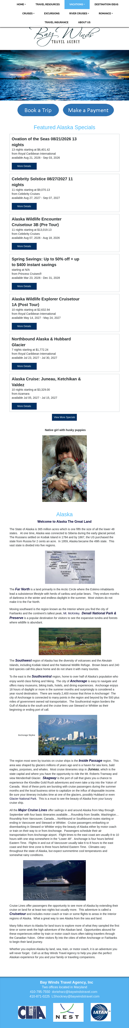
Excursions (52, 13)
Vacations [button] (76, 4)
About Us (84, 22)
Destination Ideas (106, 4)
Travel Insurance (56, 22)
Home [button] (20, 4)
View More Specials (64, 417)
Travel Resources (47, 4)
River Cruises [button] (78, 13)
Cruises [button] (27, 13)
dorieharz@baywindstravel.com (74, 991)
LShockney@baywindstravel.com (75, 996)
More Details (24, 166)
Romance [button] (105, 13)
